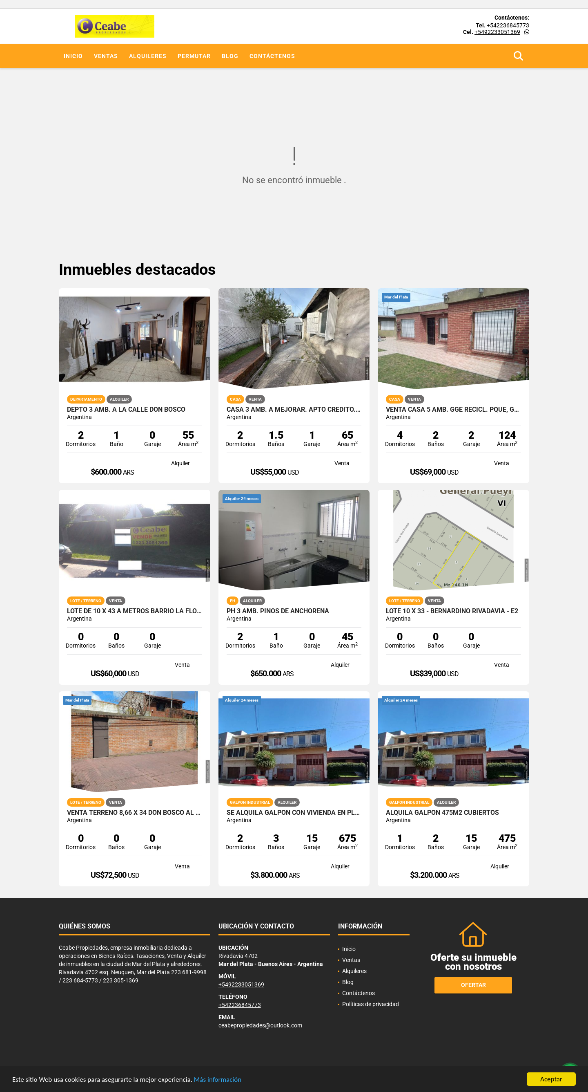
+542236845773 (508, 25)
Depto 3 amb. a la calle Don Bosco (126, 409)
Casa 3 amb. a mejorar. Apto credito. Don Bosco (294, 409)
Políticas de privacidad (370, 1004)
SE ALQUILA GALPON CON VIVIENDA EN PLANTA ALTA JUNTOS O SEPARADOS (294, 812)
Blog (230, 56)
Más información (217, 1079)
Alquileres (148, 56)
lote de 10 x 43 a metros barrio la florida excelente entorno (134, 611)
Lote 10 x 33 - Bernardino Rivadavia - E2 (452, 611)
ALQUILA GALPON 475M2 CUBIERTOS (442, 812)
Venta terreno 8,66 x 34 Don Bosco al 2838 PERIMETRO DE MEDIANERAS (134, 812)
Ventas (106, 56)
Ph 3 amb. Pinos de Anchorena (278, 611)
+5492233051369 (497, 32)
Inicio (73, 56)
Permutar (194, 56)
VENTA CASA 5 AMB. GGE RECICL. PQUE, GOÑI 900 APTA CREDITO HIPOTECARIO (453, 409)
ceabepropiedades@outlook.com (260, 1025)
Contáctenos (272, 56)
